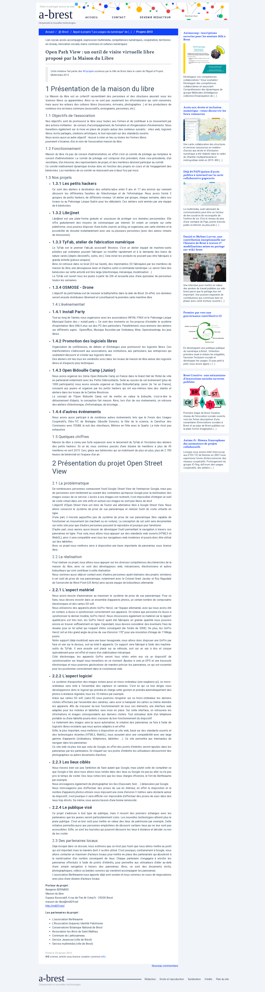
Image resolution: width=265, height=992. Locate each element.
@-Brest (63, 31)
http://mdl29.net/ (55, 905)
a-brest (57, 13)
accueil (91, 17)
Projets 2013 (144, 31)
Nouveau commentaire (165, 965)
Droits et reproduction (172, 979)
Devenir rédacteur (155, 17)
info (103, 956)
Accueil (49, 31)
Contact (118, 17)
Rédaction (150, 979)
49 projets (88, 71)
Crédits (208, 979)
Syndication (194, 979)
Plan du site (222, 979)
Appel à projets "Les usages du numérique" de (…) (102, 31)
